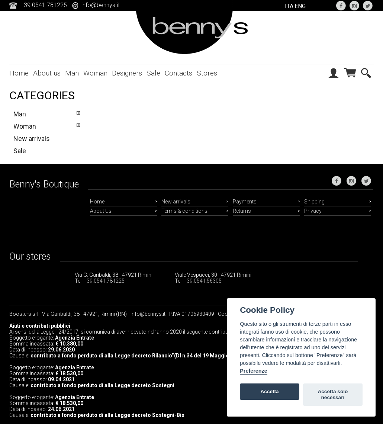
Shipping (314, 202)
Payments (245, 202)
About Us (101, 211)
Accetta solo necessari (333, 394)
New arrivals (31, 138)
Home (19, 73)
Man (72, 73)
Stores (207, 73)
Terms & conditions (184, 211)
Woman (95, 73)
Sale (153, 73)
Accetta (270, 391)
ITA (289, 6)
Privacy (313, 211)
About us (47, 73)
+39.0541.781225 (104, 281)
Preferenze (253, 371)
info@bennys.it (100, 5)
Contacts (178, 73)
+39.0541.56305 (203, 281)
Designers (127, 73)
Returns (242, 211)
